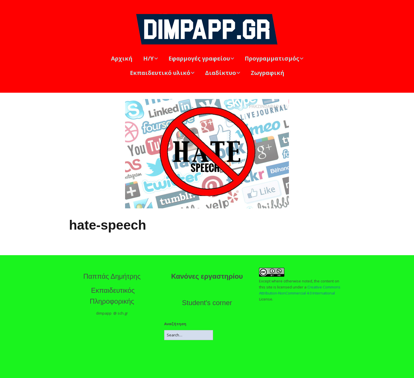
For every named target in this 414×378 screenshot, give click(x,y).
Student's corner (207, 303)
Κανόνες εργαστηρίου (207, 276)
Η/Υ (148, 58)
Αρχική (122, 58)
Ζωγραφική (267, 73)
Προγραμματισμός (272, 58)
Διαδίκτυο (220, 73)
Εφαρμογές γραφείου (199, 58)
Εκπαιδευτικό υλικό (160, 73)
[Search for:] (188, 335)
